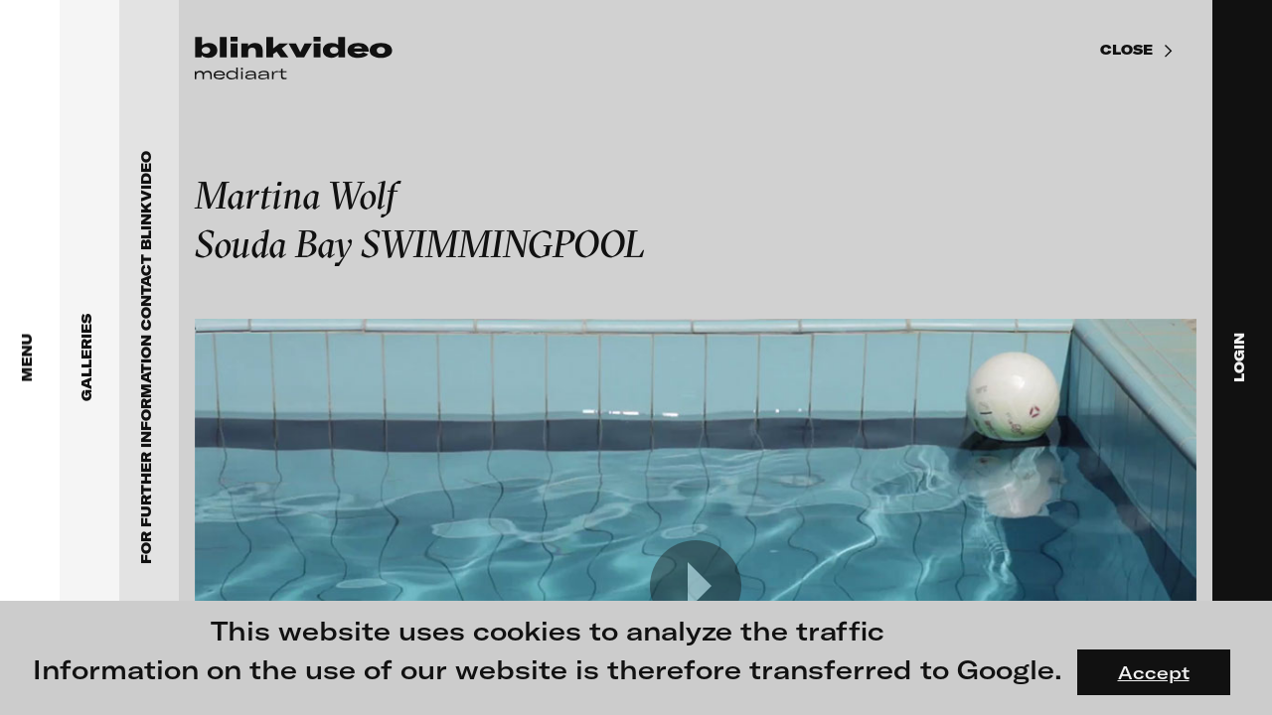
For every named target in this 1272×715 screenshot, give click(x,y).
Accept (1154, 672)
